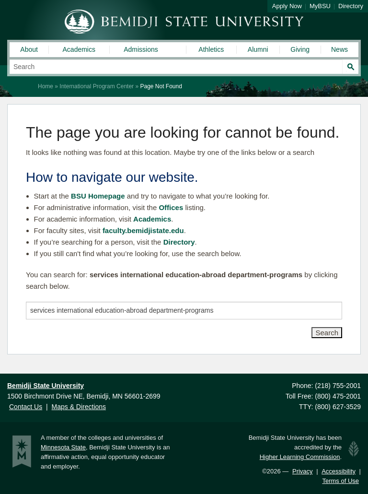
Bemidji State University (184, 22)
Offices (171, 207)
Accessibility (339, 471)
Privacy (302, 471)
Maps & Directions (79, 407)
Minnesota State (63, 447)
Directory (350, 6)
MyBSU (320, 6)
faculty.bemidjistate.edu (143, 230)
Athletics (211, 49)
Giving (300, 49)
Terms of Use (340, 480)
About (29, 49)
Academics (79, 49)
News (339, 49)
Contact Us (25, 407)
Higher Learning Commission (300, 456)
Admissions (141, 49)
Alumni (258, 49)
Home (45, 86)
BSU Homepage (98, 196)
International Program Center (96, 86)
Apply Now (287, 6)
